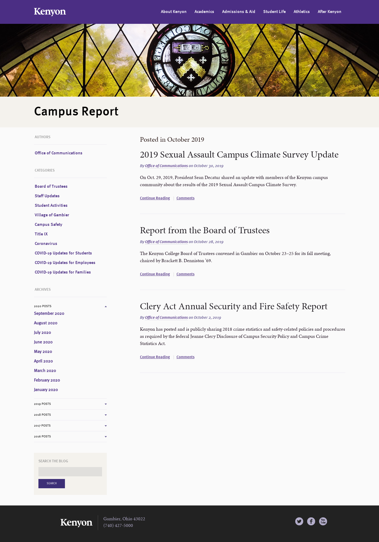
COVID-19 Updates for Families (63, 272)
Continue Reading (155, 198)
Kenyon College (50, 12)
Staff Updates (47, 196)
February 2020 (47, 380)
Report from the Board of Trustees (205, 230)
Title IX (41, 234)
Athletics (302, 12)
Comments (186, 198)
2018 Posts (42, 414)
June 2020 (43, 342)
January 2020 (46, 390)
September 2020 (49, 314)
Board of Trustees (51, 187)
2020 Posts (42, 306)
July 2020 (42, 333)
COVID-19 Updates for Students (63, 253)
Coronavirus (46, 244)
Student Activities (51, 206)
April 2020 (43, 361)
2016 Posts (42, 436)
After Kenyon (329, 12)
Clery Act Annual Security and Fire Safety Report (234, 306)
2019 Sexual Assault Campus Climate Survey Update (239, 154)
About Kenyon (174, 12)
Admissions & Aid (238, 12)
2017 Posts (42, 425)
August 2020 (45, 323)
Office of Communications (166, 166)
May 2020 (43, 352)
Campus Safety (48, 225)
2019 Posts (42, 404)
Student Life (274, 12)
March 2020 (45, 371)
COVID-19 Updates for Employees (65, 263)
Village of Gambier (52, 215)
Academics (204, 12)
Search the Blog (53, 461)
